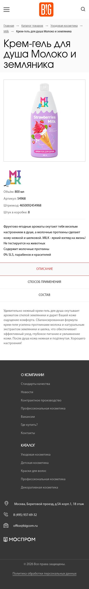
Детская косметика (35, 463)
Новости (27, 392)
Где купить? (29, 425)
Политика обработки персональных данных (44, 574)
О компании (32, 375)
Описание (44, 269)
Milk (6, 31)
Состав (44, 295)
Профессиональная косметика (43, 408)
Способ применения (44, 282)
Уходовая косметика (64, 25)
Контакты (28, 433)
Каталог (28, 445)
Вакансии (28, 417)
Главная (9, 25)
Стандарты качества (35, 384)
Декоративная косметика (39, 487)
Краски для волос (33, 471)
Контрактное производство (41, 400)
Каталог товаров (32, 25)
